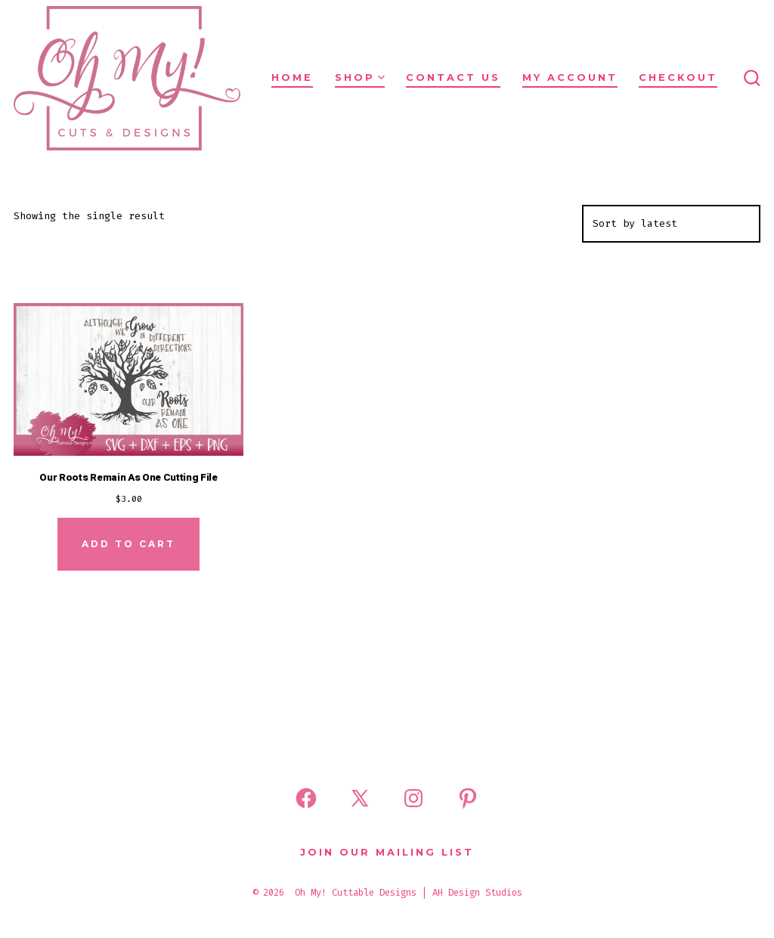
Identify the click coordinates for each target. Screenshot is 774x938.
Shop (360, 77)
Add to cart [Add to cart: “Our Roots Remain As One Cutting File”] (128, 543)
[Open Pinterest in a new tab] (468, 798)
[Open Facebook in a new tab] (306, 798)
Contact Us (453, 77)
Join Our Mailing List (387, 852)
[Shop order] (671, 224)
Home (292, 77)
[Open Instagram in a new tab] (413, 798)
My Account (570, 77)
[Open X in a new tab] (359, 798)
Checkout (678, 77)
